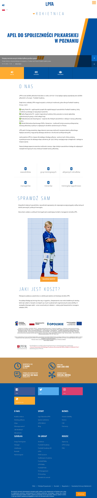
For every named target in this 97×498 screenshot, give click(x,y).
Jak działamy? (18, 429)
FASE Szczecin (42, 454)
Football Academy (43, 445)
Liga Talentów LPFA (44, 416)
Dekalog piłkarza (19, 420)
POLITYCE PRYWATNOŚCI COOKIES (44, 496)
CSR (63, 423)
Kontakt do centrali (44, 477)
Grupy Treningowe (20, 441)
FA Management (43, 471)
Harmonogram (18, 454)
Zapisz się (65, 441)
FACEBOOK (66, 376)
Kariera (64, 420)
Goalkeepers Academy (45, 458)
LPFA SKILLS (42, 423)
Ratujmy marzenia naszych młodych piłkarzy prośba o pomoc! (19, 58)
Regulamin (65, 486)
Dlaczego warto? (49, 279)
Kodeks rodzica (19, 416)
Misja (16, 423)
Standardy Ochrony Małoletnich (81, 486)
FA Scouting (41, 474)
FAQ (63, 448)
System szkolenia (43, 420)
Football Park (42, 467)
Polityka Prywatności (44, 486)
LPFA (39, 451)
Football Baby (42, 461)
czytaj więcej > (18, 64)
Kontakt (16, 451)
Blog (39, 426)
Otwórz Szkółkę (67, 416)
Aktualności (18, 433)
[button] (94, 58)
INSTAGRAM (60, 376)
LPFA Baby (41, 464)
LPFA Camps (66, 445)
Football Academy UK (45, 448)
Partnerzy (65, 426)
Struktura (41, 441)
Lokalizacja (17, 448)
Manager (17, 445)
